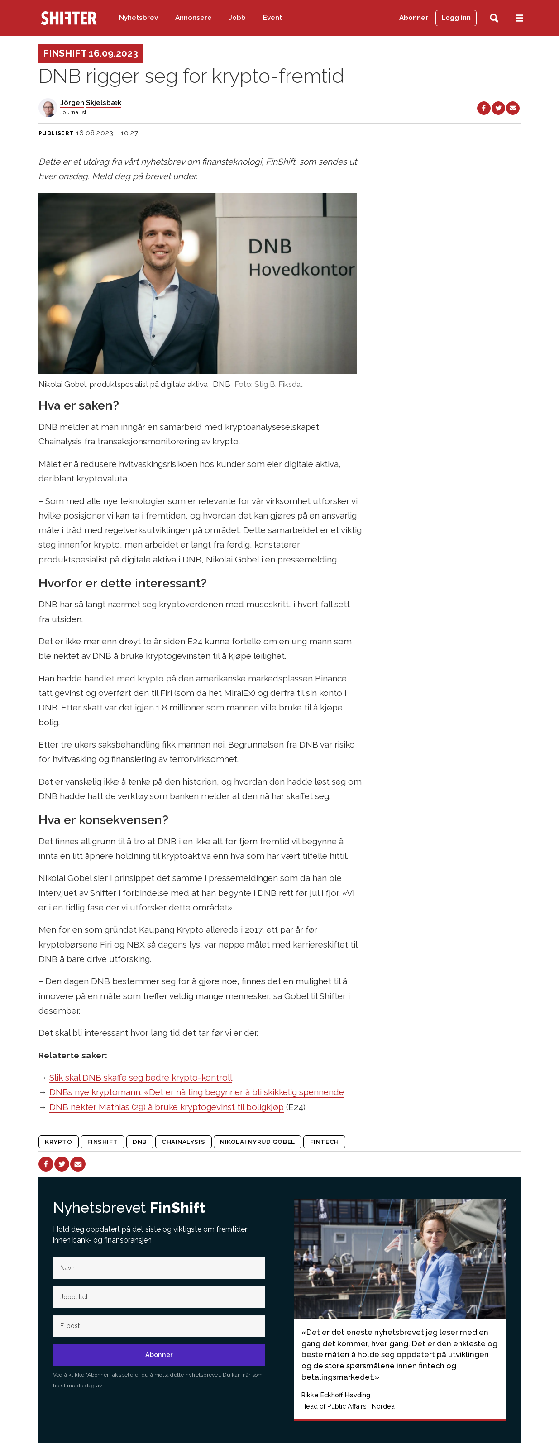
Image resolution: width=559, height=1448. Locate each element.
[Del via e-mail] (513, 108)
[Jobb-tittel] (159, 1297)
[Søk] (494, 18)
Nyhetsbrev (138, 18)
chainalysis (183, 1141)
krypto (58, 1141)
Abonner (413, 18)
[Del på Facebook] (484, 108)
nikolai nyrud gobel (257, 1141)
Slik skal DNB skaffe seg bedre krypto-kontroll (140, 1077)
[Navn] (159, 1268)
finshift (102, 1141)
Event (272, 18)
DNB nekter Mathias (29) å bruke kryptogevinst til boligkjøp (166, 1107)
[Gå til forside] (69, 18)
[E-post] (159, 1326)
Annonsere (193, 18)
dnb (140, 1141)
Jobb (237, 18)
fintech (324, 1141)
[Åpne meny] (519, 18)
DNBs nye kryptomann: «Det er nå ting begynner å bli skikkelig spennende (196, 1092)
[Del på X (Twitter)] (498, 108)
